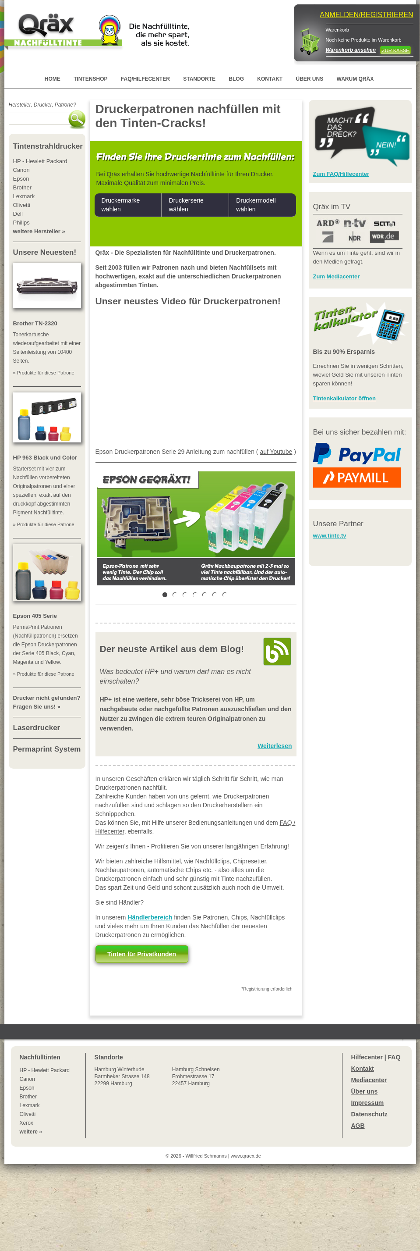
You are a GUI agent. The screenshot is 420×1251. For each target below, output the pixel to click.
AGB (358, 1125)
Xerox (26, 1123)
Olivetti (28, 1114)
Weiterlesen (275, 745)
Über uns (364, 1091)
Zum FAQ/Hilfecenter (341, 174)
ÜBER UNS (309, 79)
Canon (27, 1079)
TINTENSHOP (90, 79)
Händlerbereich (149, 917)
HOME (52, 79)
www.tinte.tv (329, 535)
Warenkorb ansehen (351, 50)
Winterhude (122, 1076)
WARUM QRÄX (355, 79)
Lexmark (30, 1105)
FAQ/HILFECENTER (145, 79)
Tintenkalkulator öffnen (344, 398)
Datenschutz (369, 1114)
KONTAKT (269, 79)
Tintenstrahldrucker (48, 146)
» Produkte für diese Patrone (43, 372)
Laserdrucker (36, 728)
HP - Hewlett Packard (45, 1070)
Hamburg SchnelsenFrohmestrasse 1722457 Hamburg (196, 1076)
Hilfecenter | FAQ (376, 1057)
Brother (28, 1097)
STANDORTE (199, 79)
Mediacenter (369, 1079)
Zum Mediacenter (336, 276)
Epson (27, 1088)
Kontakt (362, 1068)
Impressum (367, 1102)
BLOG (236, 79)
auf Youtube (276, 451)
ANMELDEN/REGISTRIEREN (366, 14)
